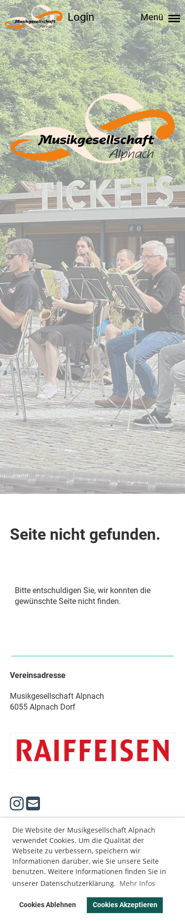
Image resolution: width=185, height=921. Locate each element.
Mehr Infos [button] (137, 883)
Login (81, 17)
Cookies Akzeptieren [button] (125, 905)
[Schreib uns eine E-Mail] (33, 804)
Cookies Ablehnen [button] (47, 905)
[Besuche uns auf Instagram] (17, 804)
